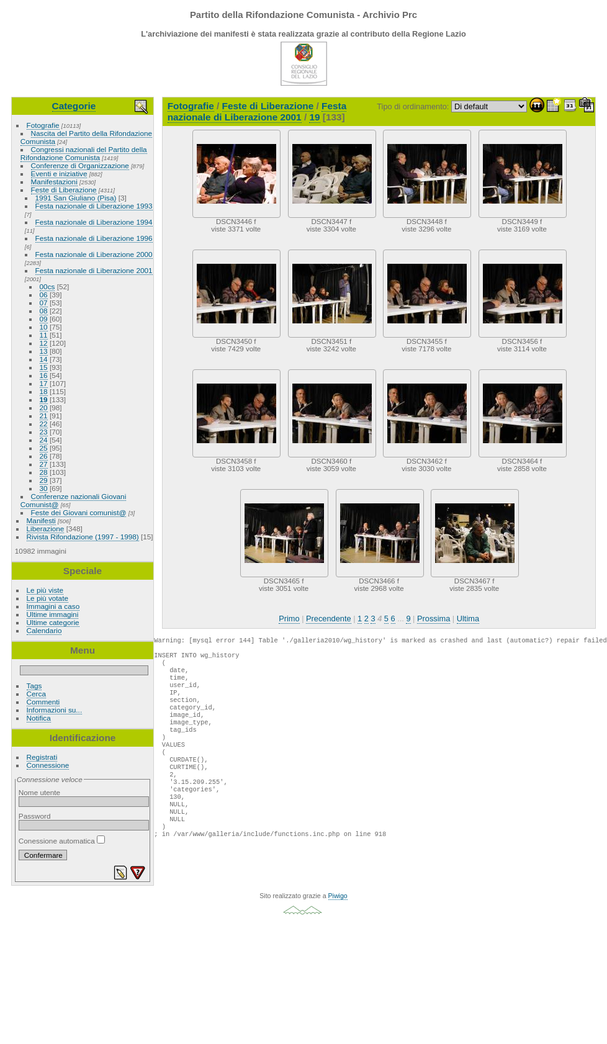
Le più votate (47, 598)
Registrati (42, 757)
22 (44, 424)
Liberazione (46, 528)
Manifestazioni (54, 182)
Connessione (48, 765)
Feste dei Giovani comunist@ (79, 512)
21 (44, 416)
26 (44, 456)
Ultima (468, 618)
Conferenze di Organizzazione (80, 165)
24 (44, 440)
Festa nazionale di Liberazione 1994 (94, 222)
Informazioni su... (55, 710)
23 (44, 432)
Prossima (433, 618)
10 (44, 327)
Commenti (43, 702)
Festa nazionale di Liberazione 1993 (94, 206)
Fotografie (43, 125)
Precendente (328, 618)
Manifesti (41, 520)
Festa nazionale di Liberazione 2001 (94, 270)
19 (44, 399)
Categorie (74, 106)
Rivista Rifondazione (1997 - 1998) (83, 537)
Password (35, 816)
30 (44, 488)
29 (44, 480)
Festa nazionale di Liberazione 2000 (94, 254)
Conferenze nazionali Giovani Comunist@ (73, 500)
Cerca (36, 694)
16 (44, 375)
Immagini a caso (53, 606)
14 (44, 359)
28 (44, 472)
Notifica (39, 718)
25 (44, 448)
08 (44, 311)
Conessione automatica (62, 841)
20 (44, 407)
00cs (47, 286)
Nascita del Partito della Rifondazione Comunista (86, 137)
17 (44, 383)
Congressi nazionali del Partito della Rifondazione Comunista (83, 153)
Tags (34, 686)
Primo (289, 618)
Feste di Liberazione (64, 190)
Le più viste (45, 590)
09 (44, 319)
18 (44, 391)
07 (44, 303)
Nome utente (39, 792)
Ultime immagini (53, 614)
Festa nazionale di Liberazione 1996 (94, 238)
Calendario (44, 630)
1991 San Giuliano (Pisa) (76, 198)
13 (44, 351)
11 (44, 335)
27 (44, 464)
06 (44, 294)
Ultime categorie (53, 622)
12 (44, 343)
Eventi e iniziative (59, 173)
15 (44, 367)
